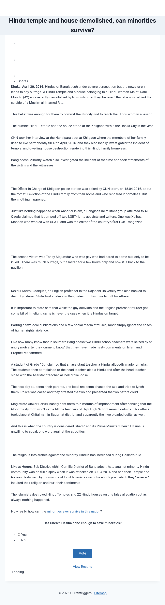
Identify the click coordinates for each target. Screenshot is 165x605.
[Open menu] (156, 8)
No (23, 540)
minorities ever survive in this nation (73, 511)
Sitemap (100, 593)
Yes (23, 535)
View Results (82, 567)
